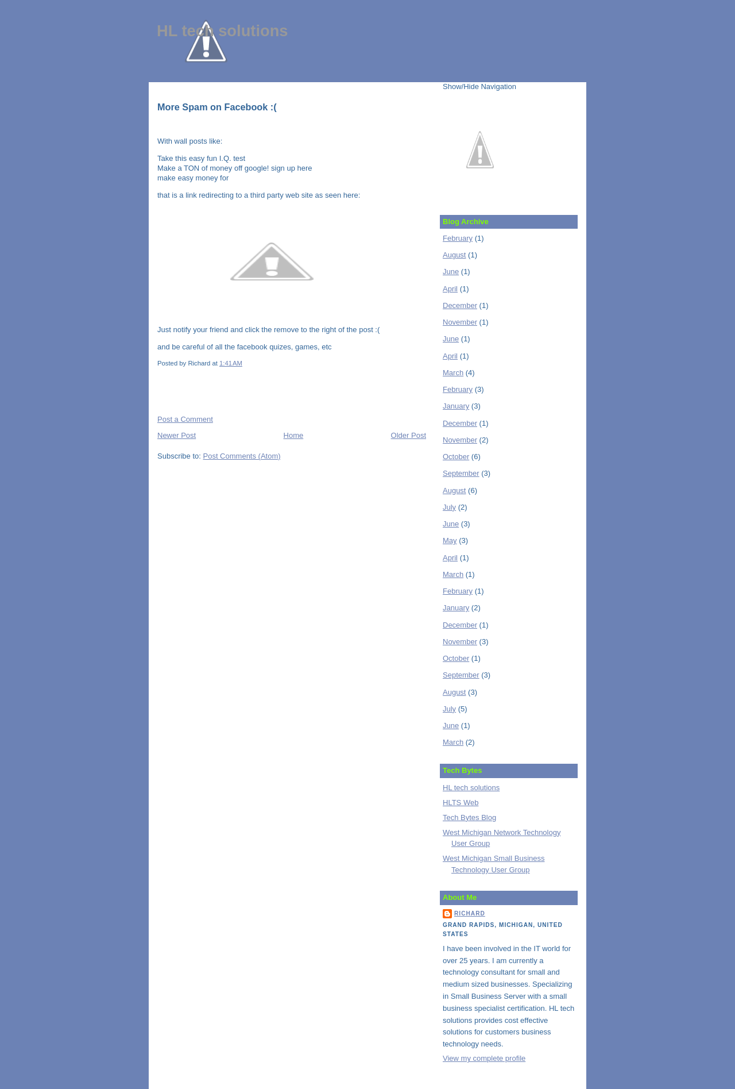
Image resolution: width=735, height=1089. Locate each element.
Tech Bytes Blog (469, 817)
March (453, 372)
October (456, 456)
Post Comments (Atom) (242, 456)
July (449, 507)
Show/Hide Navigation (479, 86)
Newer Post (176, 435)
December (460, 305)
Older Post (408, 435)
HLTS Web (460, 802)
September (461, 473)
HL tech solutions (222, 31)
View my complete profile (484, 1058)
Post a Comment (185, 419)
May (450, 540)
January (456, 406)
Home (294, 435)
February (458, 238)
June (451, 271)
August (454, 255)
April (450, 288)
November (460, 322)
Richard (469, 913)
